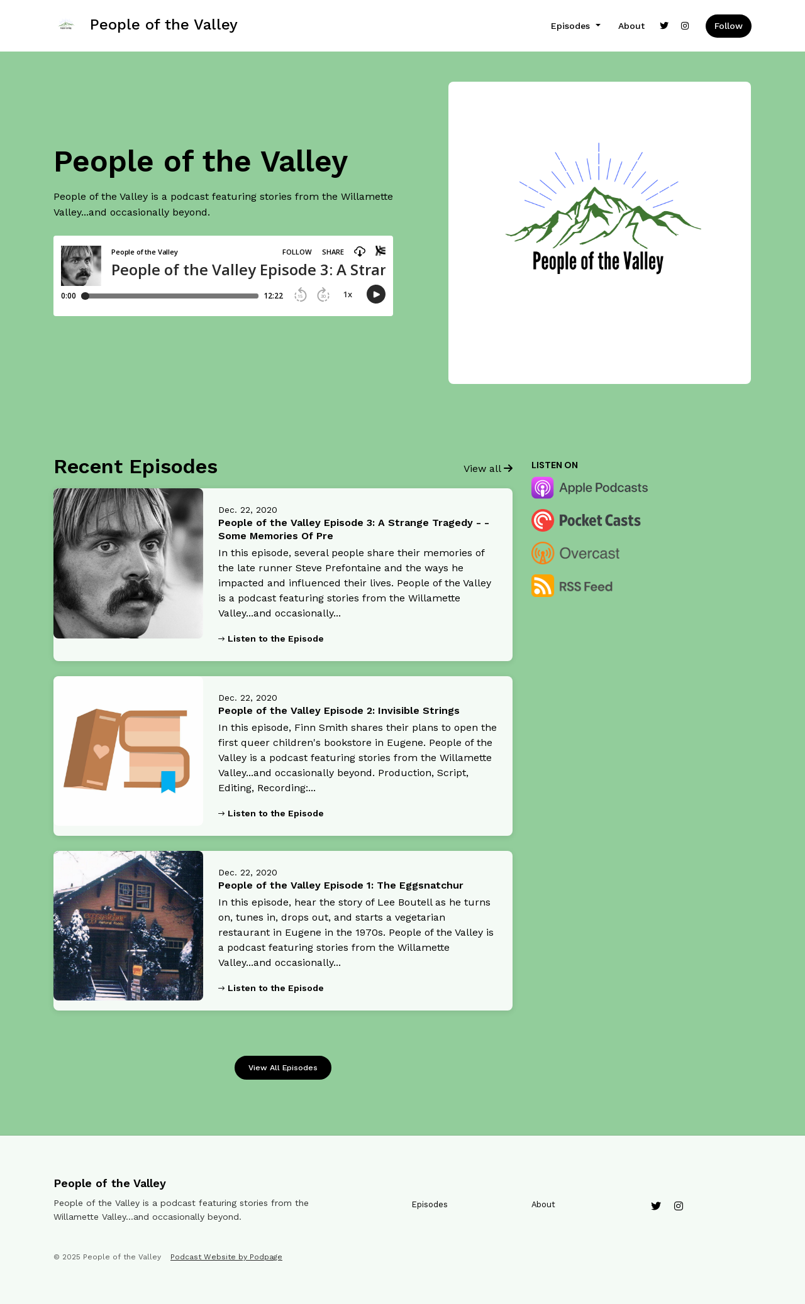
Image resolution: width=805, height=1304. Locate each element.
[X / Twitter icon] (656, 1206)
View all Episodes (283, 1067)
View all (488, 468)
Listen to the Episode (271, 638)
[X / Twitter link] (664, 26)
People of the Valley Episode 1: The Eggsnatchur (341, 885)
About (631, 26)
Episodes (572, 26)
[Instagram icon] (678, 1206)
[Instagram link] (685, 26)
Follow (728, 26)
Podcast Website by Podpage (226, 1256)
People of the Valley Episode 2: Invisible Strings (339, 710)
